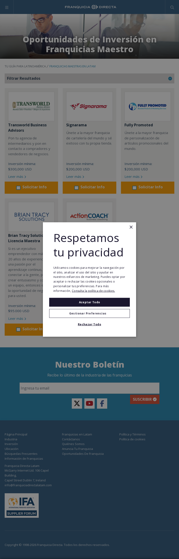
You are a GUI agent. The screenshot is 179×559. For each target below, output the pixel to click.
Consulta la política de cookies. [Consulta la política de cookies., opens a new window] (93, 291)
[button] (89, 313)
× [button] (131, 227)
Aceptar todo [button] (89, 302)
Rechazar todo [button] (89, 324)
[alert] (89, 279)
